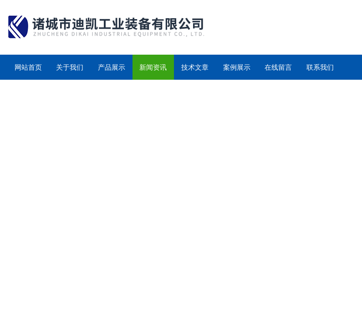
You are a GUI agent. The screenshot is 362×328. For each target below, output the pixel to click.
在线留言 (278, 67)
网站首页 (28, 67)
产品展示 (111, 67)
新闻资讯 (153, 67)
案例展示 (236, 67)
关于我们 (69, 67)
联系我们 (320, 67)
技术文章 (195, 67)
